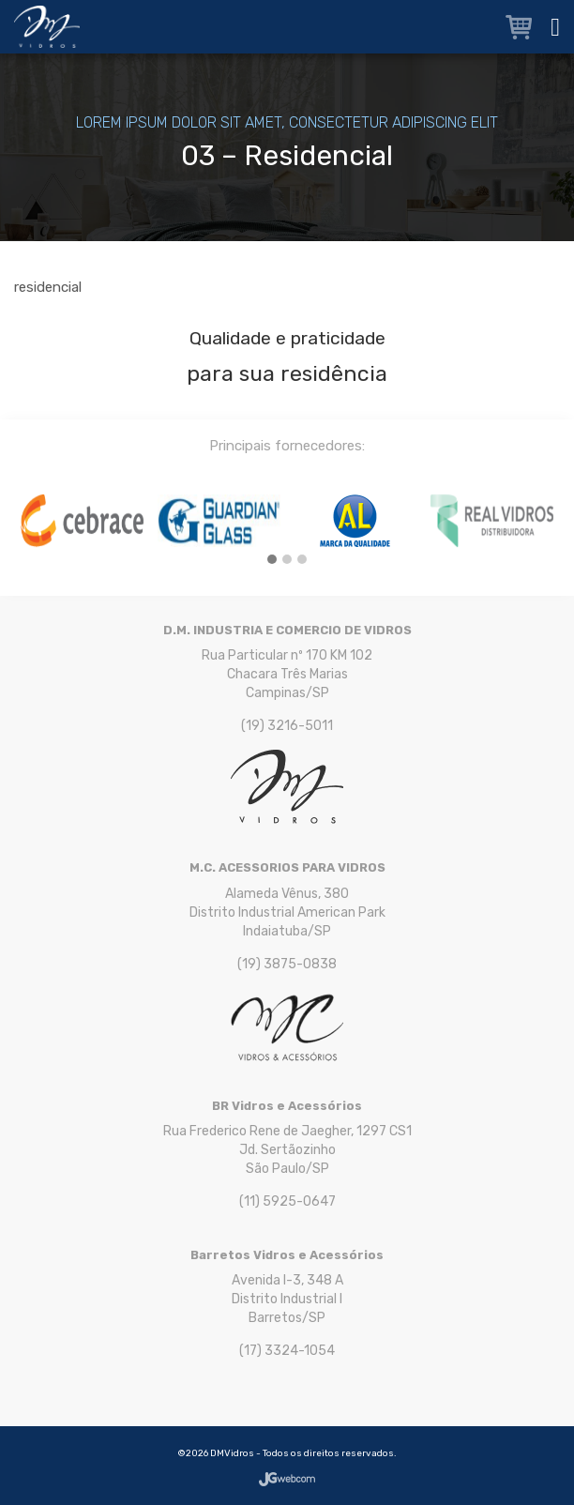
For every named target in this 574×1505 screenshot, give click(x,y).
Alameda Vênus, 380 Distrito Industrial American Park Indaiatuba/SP (287, 912)
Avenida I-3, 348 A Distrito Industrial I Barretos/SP (287, 1299)
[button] (271, 560)
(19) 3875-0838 (287, 964)
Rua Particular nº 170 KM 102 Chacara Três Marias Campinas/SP (287, 674)
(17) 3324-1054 (287, 1351)
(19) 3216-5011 (287, 726)
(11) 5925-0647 (287, 1201)
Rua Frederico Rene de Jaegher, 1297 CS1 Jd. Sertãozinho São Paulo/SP (287, 1150)
